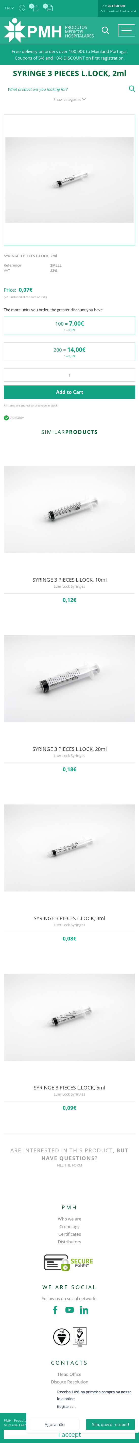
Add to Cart (69, 392)
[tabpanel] (69, 180)
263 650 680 (116, 6)
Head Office (69, 1374)
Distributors (69, 1242)
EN (9, 8)
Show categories (70, 99)
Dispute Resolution (69, 1382)
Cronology (69, 1226)
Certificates (69, 1234)
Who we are (69, 1219)
